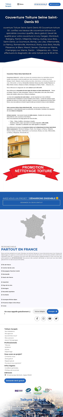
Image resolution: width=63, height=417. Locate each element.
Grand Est (6, 282)
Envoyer (52, 311)
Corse (4, 306)
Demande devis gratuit (15, 381)
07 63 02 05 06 (40, 4)
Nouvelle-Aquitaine (9, 291)
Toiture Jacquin (8, 5)
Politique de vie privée (12, 370)
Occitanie (6, 295)
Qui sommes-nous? (11, 336)
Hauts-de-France (8, 277)
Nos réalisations (10, 331)
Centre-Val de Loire (9, 268)
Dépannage (8, 351)
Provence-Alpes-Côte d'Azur (11, 302)
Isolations (8, 347)
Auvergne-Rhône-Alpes (10, 299)
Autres (7, 349)
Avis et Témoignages (11, 340)
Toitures (7, 345)
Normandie (6, 274)
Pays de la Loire (7, 285)
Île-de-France (7, 264)
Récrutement (9, 338)
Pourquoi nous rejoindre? (13, 363)
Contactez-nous (10, 356)
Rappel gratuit (9, 361)
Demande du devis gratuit (31, 202)
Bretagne (6, 288)
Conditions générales (11, 368)
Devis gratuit (54, 4)
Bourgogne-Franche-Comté (11, 271)
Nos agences (9, 333)
